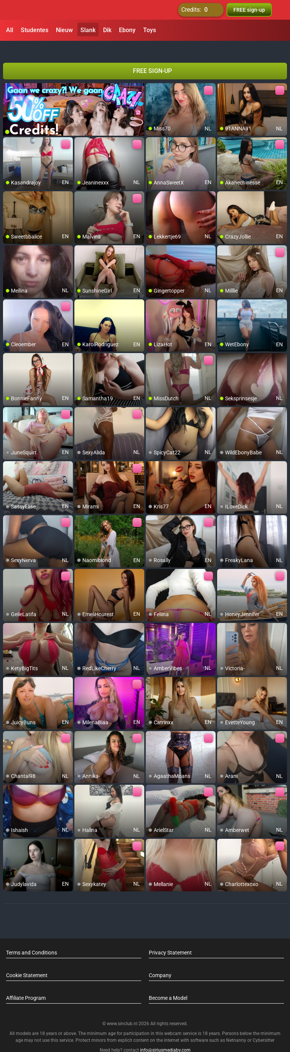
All (9, 30)
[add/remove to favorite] (152, 75)
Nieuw (64, 30)
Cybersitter (264, 1026)
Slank (88, 30)
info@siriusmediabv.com (165, 1036)
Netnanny (236, 1026)
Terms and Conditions (31, 939)
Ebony (127, 30)
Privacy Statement (170, 939)
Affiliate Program (26, 984)
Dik (107, 30)
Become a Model (168, 984)
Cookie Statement (27, 962)
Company (160, 962)
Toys (149, 30)
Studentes (34, 30)
